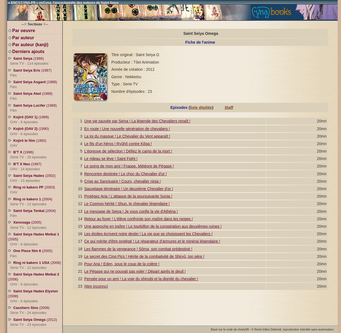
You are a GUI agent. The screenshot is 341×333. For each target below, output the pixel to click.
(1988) (32, 84)
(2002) (31, 178)
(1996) (27, 154)
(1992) (27, 143)
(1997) (24, 166)
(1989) (32, 107)
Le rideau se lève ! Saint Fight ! (111, 158)
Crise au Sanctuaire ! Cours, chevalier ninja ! (122, 181)
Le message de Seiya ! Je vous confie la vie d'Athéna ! (131, 211)
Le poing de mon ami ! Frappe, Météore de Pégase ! (129, 166)
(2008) (33, 296)
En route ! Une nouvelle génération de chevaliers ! (127, 129)
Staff (228, 107)
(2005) (27, 224)
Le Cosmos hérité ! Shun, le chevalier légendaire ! (127, 203)
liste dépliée (201, 107)
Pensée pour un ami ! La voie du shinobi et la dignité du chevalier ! (141, 279)
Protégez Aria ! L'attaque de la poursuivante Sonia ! (128, 196)
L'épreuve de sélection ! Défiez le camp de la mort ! (128, 151)
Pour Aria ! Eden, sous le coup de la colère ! (121, 264)
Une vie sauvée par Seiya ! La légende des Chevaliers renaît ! (137, 121)
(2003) (31, 189)
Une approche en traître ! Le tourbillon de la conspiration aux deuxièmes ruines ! (152, 226)
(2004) (30, 201)
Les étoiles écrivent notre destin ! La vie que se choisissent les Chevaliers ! (148, 234)
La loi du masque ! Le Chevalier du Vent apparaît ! (127, 136)
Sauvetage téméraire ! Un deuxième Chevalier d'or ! (128, 189)
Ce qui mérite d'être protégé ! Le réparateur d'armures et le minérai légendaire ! (152, 241)
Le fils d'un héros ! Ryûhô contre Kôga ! (118, 143)
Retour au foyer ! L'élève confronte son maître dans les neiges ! (138, 219)
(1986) (28, 60)
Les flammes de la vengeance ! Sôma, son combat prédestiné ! (138, 249)
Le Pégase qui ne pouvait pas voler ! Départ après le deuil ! (135, 271)
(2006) (34, 265)
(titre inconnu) (96, 286)
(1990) (28, 131)
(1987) (29, 72)
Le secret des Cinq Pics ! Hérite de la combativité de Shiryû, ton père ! (144, 256)
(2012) (32, 322)
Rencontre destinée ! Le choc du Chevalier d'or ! (125, 174)
